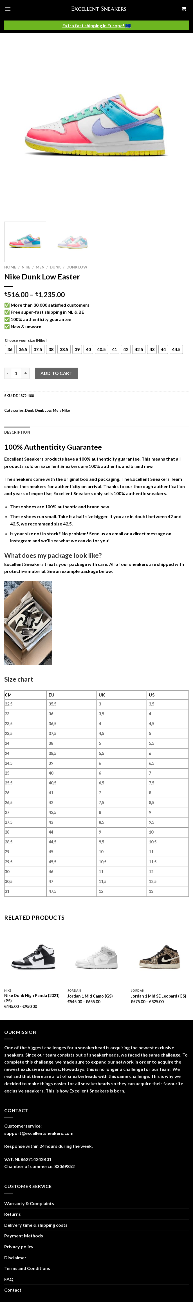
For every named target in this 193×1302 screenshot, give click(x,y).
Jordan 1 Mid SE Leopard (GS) (158, 996)
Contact (12, 1289)
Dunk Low (76, 267)
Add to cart (56, 373)
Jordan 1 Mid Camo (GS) (90, 996)
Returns (12, 1214)
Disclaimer (15, 1257)
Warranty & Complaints (29, 1203)
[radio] (9, 349)
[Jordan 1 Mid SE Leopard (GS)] (160, 957)
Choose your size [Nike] (25, 341)
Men (40, 267)
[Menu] (7, 9)
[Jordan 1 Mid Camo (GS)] (96, 957)
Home (10, 267)
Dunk (55, 267)
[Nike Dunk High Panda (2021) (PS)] (33, 957)
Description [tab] (17, 432)
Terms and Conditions (27, 1268)
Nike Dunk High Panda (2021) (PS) (32, 998)
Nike (26, 267)
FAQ (9, 1279)
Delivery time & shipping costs (36, 1225)
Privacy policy (18, 1246)
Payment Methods (23, 1235)
